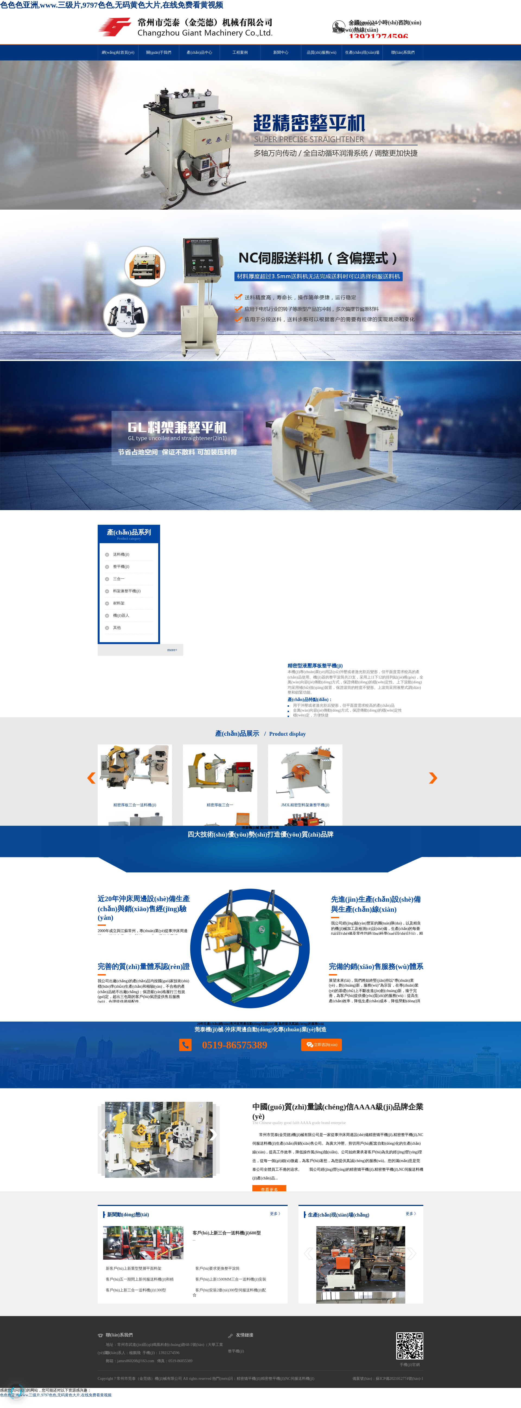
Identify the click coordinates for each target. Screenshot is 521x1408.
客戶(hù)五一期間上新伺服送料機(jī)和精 (140, 1279)
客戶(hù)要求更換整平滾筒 (217, 1268)
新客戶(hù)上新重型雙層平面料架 (133, 1268)
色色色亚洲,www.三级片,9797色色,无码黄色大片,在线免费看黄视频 (111, 5)
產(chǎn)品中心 (199, 52)
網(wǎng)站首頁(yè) (118, 52)
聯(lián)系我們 (403, 52)
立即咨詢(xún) (325, 1045)
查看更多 (269, 1190)
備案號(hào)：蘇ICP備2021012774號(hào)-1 (387, 1379)
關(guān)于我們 (158, 52)
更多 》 (276, 1214)
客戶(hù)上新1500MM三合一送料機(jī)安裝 (230, 1279)
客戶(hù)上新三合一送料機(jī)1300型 (136, 1290)
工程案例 (240, 52)
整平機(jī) (236, 1351)
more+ (172, 650)
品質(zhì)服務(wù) (321, 52)
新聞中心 (280, 52)
